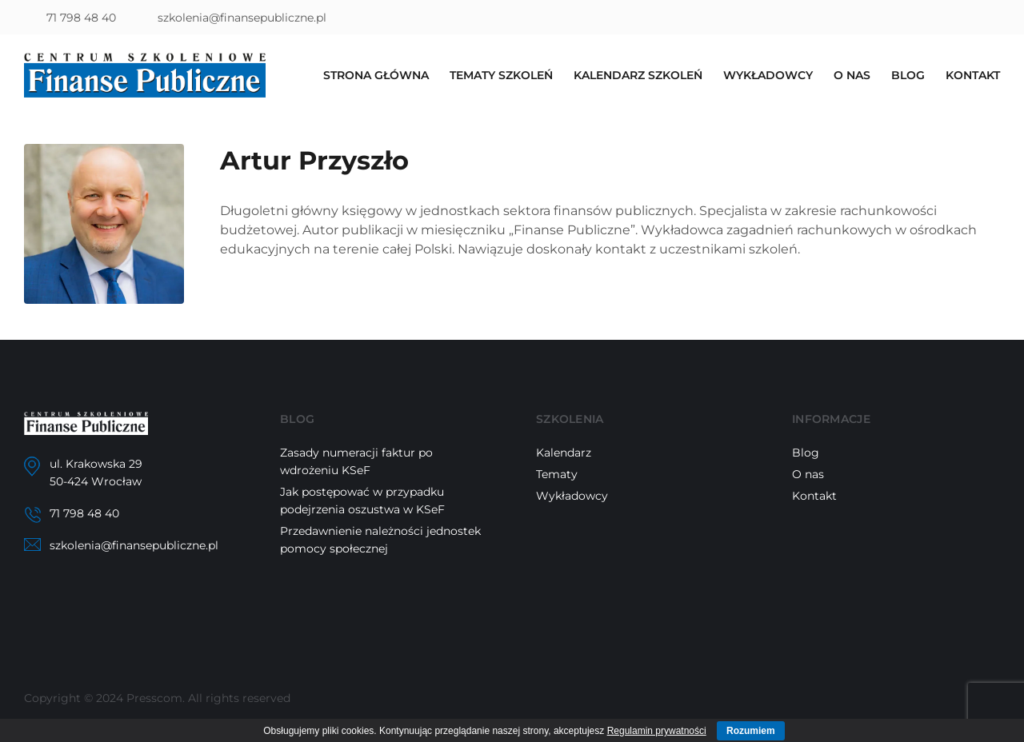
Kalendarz (563, 452)
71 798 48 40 (81, 17)
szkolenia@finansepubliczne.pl (242, 17)
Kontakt (973, 75)
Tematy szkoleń (501, 75)
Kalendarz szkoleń (638, 75)
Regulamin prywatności (656, 730)
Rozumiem (750, 730)
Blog (908, 75)
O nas (852, 75)
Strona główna (376, 75)
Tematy (557, 474)
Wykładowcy (768, 75)
